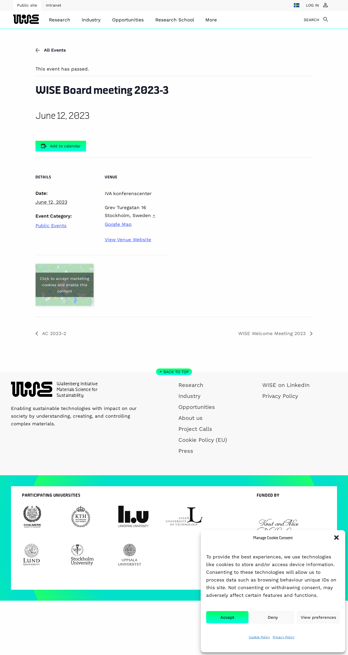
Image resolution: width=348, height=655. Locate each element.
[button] (336, 537)
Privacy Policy (283, 637)
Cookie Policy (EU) (202, 440)
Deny (273, 617)
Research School (174, 20)
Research (59, 20)
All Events (50, 50)
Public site (27, 5)
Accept (227, 617)
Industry (91, 20)
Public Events (51, 225)
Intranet (53, 5)
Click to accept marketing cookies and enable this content (64, 284)
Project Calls (195, 429)
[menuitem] (59, 20)
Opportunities (128, 20)
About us (190, 418)
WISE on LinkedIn (286, 385)
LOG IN (312, 5)
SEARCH (311, 20)
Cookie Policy (259, 637)
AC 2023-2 (53, 333)
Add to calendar (65, 146)
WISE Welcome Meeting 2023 (272, 333)
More (211, 20)
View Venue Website (128, 239)
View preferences (318, 617)
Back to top (176, 372)
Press (185, 451)
